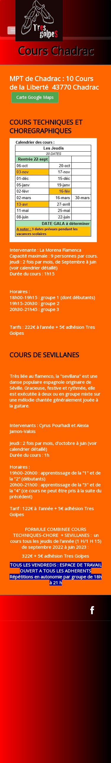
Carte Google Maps (35, 97)
